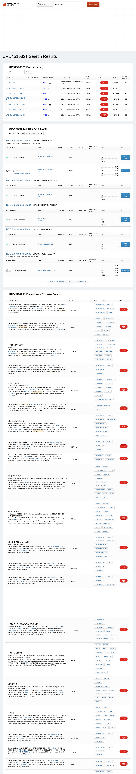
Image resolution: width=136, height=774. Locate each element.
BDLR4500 (107, 650)
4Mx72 (112, 590)
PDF (104, 83)
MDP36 (111, 647)
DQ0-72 (104, 593)
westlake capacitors (103, 489)
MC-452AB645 (55, 507)
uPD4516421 (99, 335)
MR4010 (28, 626)
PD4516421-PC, (21, 719)
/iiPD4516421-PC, (60, 715)
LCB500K (98, 635)
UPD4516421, (12, 324)
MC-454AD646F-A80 (101, 413)
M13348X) (98, 700)
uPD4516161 (99, 338)
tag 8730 (108, 482)
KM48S (107, 605)
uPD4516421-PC (100, 712)
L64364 (26, 456)
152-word (61, 326)
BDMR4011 (99, 653)
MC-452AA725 (55, 683)
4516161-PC (21, 717)
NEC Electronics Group (19, 140)
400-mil (105, 327)
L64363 (105, 495)
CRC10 (110, 462)
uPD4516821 (110, 308)
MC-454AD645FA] (101, 703)
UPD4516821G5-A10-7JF (46, 270)
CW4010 (61, 628)
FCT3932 (98, 599)
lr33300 (98, 650)
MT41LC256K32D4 (101, 459)
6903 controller (101, 455)
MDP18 (112, 656)
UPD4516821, (99, 320)
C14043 (20, 650)
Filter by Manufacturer (16, 72)
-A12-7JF (33, 389)
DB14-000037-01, (101, 446)
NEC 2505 (98, 486)
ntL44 (110, 311)
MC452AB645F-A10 (101, 512)
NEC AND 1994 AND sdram (104, 384)
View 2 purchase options (21, 173)
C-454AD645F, (108, 700)
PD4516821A (110, 403)
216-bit (55, 346)
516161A (19, 578)
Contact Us (102, 766)
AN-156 (25, 603)
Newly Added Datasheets (30, 766)
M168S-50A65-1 (100, 707)
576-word (99, 324)
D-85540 (105, 449)
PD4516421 (12, 322)
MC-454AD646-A (100, 407)
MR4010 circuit (101, 626)
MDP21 (104, 656)
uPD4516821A (111, 572)
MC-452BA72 (35, 436)
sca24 (98, 656)
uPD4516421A (100, 572)
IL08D (39, 389)
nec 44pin (99, 602)
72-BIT (26, 434)
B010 (97, 632)
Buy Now (125, 170)
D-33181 (98, 449)
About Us (111, 766)
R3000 (104, 465)
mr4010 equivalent (102, 623)
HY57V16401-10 (100, 608)
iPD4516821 (109, 436)
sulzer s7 (99, 452)
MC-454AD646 (54, 407)
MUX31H (111, 626)
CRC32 (98, 465)
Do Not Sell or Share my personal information (67, 766)
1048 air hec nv (101, 468)
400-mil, (98, 330)
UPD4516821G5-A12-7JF (103, 391)
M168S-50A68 (100, 538)
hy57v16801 (99, 596)
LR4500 (28, 648)
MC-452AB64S (54, 355)
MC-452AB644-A (100, 311)
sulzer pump (100, 462)
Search (93, 4)
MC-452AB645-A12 (101, 516)
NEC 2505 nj (107, 492)
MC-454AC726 (54, 661)
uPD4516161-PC (100, 718)
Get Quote (125, 157)
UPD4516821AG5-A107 (46, 244)
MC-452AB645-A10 (101, 509)
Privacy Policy (45, 766)
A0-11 (97, 593)
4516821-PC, (12, 717)
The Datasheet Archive (11, 4)
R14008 (16, 458)
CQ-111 (109, 351)
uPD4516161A (100, 575)
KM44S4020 (107, 599)
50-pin (112, 581)
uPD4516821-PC (100, 715)
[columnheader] (16, 77)
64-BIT (27, 306)
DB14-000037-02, (101, 476)
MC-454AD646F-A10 (101, 410)
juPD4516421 (57, 576)
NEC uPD (98, 381)
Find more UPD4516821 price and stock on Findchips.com (68, 281)
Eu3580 (98, 647)
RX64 (104, 647)
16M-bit (32, 578)
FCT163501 (99, 605)
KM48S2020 (109, 596)
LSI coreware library (103, 629)
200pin (105, 590)
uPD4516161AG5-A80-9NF (103, 585)
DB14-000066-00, (101, 644)
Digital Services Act (90, 766)
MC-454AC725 (54, 520)
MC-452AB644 (38, 308)
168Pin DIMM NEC (101, 416)
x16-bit (98, 327)
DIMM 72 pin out (101, 612)
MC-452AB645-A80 (101, 506)
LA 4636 (98, 492)
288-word (108, 324)
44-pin (113, 327)
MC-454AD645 (55, 421)
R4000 (111, 465)
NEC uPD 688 (100, 351)
